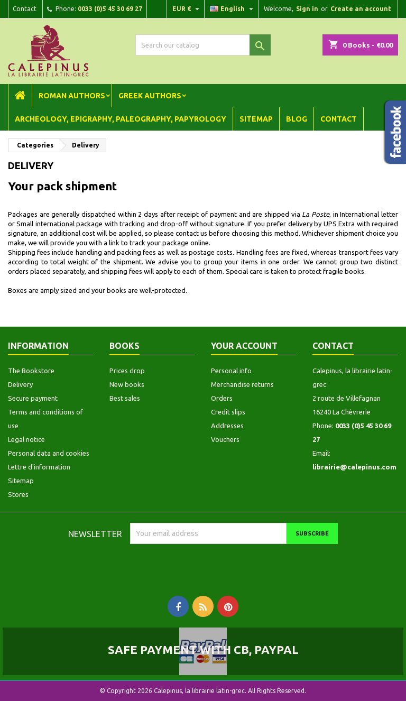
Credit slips (228, 412)
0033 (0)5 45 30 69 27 (110, 8)
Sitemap (256, 119)
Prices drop (127, 370)
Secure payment (33, 398)
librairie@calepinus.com (354, 467)
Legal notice (26, 439)
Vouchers (225, 439)
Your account (244, 345)
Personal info (231, 370)
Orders (222, 398)
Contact (24, 8)
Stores (18, 494)
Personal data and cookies (48, 453)
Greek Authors (149, 95)
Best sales (124, 398)
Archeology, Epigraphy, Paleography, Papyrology (120, 119)
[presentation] (218, 564)
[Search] (203, 45)
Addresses (227, 425)
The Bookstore (31, 370)
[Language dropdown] (233, 9)
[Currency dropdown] (187, 9)
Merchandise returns (242, 384)
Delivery (20, 384)
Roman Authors (72, 95)
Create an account (360, 8)
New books (126, 384)
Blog (296, 119)
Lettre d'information (39, 467)
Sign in (307, 8)
